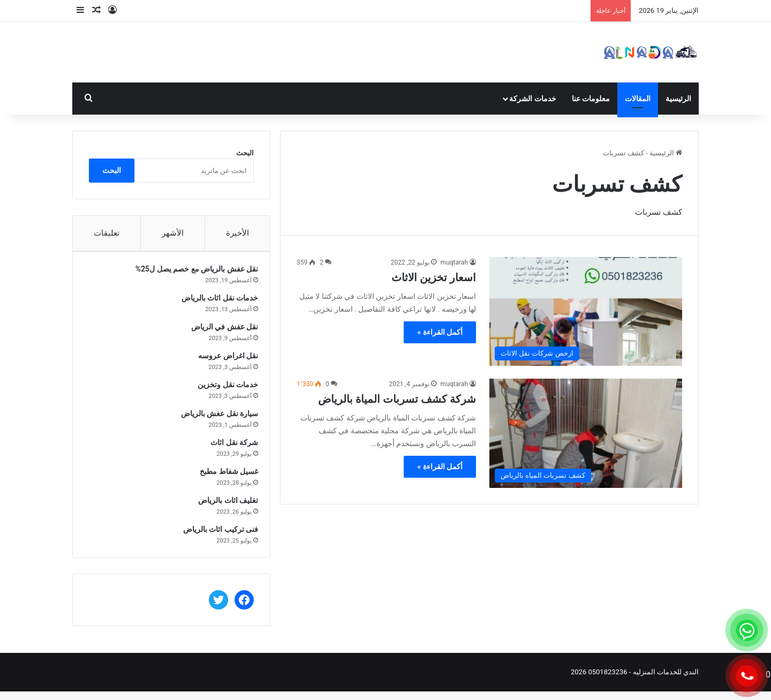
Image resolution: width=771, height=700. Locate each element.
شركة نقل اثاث (230, 446)
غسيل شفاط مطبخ (224, 475)
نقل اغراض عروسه (224, 360)
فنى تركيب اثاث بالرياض (216, 533)
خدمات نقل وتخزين (223, 389)
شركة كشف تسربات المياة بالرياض (397, 399)
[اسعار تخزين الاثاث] (585, 311)
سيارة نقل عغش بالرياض (215, 417)
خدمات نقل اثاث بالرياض (215, 302)
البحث (245, 153)
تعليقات (106, 233)
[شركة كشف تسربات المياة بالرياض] (585, 433)
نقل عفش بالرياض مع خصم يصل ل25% (192, 273)
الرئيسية (678, 98)
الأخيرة (237, 233)
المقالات (638, 98)
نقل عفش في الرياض (220, 331)
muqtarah (454, 262)
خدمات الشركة (532, 98)
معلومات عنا (591, 98)
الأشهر (173, 233)
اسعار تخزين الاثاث (433, 277)
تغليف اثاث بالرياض (224, 504)
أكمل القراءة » (440, 332)
